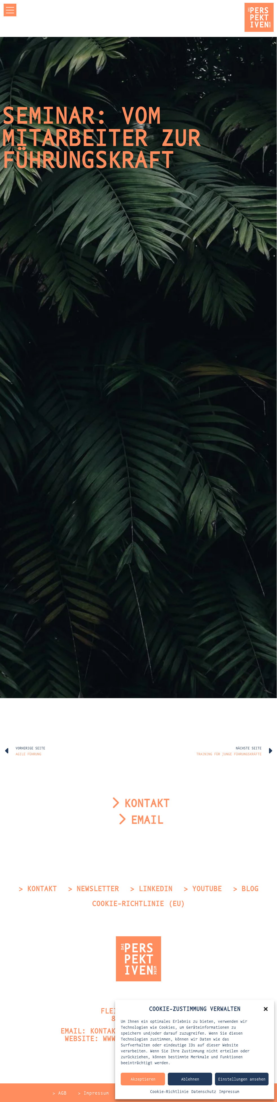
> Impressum (93, 1092)
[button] (266, 1008)
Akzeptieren (143, 1079)
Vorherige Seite (30, 747)
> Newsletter (93, 888)
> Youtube (203, 888)
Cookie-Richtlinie (169, 1091)
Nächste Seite (248, 747)
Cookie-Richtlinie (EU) (138, 903)
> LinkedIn (151, 888)
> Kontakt (38, 888)
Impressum (229, 1091)
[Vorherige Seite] (7, 751)
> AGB (59, 1092)
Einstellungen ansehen (241, 1079)
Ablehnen (190, 1079)
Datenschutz (203, 1091)
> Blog (245, 888)
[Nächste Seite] (270, 751)
